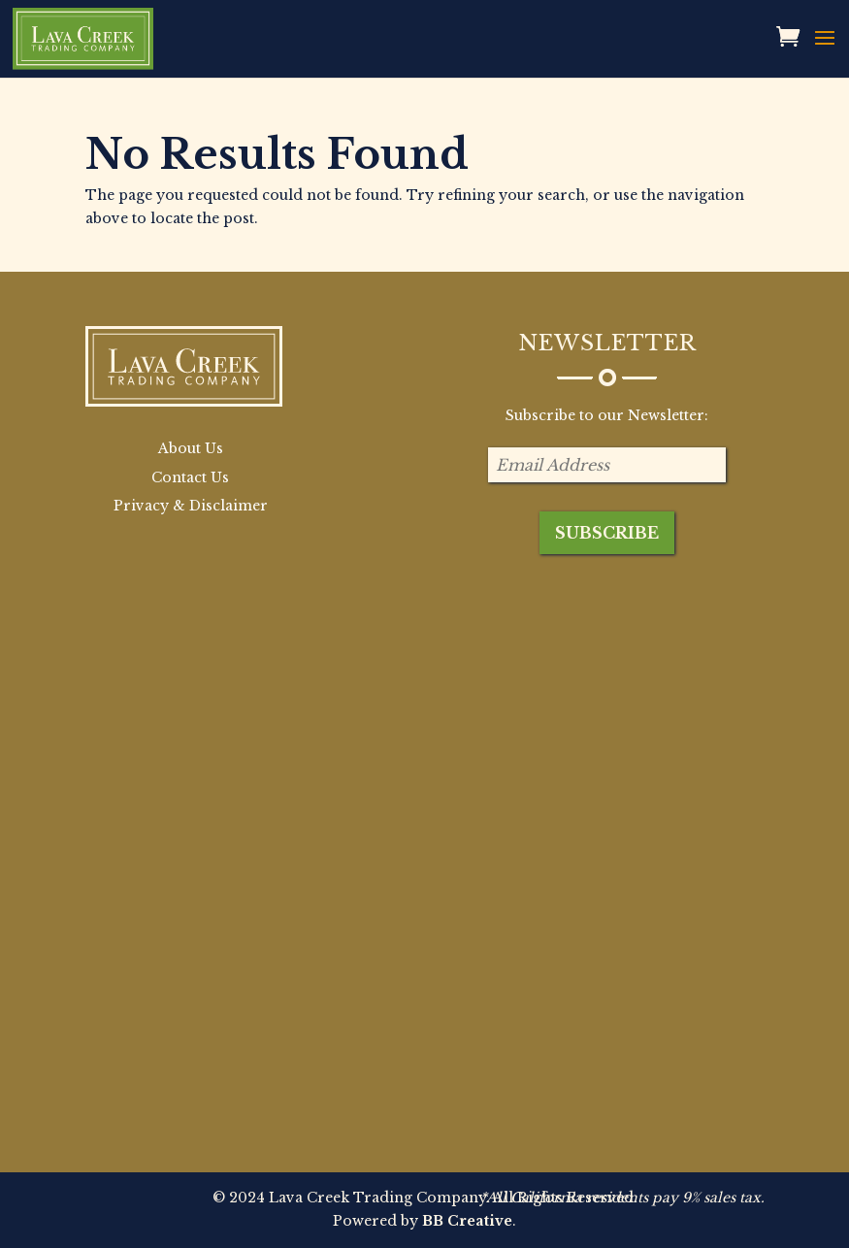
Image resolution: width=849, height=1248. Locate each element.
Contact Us (190, 477)
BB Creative (467, 1221)
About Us (190, 448)
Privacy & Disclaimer (191, 505)
